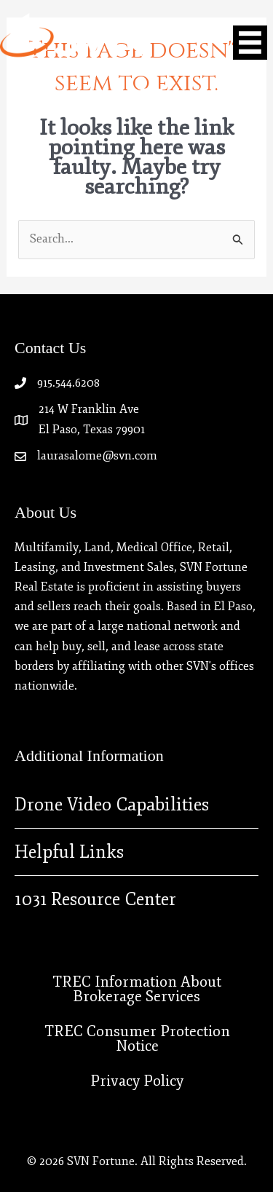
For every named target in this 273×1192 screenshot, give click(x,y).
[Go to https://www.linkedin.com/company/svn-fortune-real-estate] (122, 105)
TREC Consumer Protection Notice (137, 1038)
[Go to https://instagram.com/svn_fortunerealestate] (151, 105)
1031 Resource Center (95, 899)
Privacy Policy (136, 1081)
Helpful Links (69, 852)
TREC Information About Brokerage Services (136, 989)
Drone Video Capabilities (112, 805)
